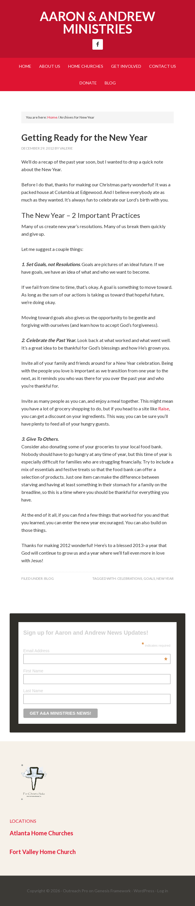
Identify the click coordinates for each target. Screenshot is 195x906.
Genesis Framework (112, 890)
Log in (162, 890)
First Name (33, 671)
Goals (149, 578)
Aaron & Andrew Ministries (97, 22)
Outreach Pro (75, 890)
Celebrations (129, 578)
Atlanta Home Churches (41, 832)
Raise (163, 408)
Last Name (33, 690)
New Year (165, 578)
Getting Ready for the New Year (84, 137)
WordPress (144, 890)
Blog (49, 578)
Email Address (95, 650)
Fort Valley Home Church (43, 851)
